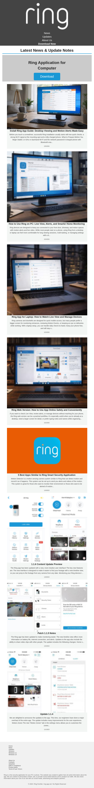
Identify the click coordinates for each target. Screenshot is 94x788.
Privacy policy (13, 767)
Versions (11, 751)
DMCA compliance (15, 766)
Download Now (47, 43)
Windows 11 (13, 753)
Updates (47, 36)
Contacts (11, 762)
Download (47, 76)
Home (11, 746)
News (47, 33)
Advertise (12, 764)
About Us (47, 40)
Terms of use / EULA (15, 769)
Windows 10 (13, 754)
